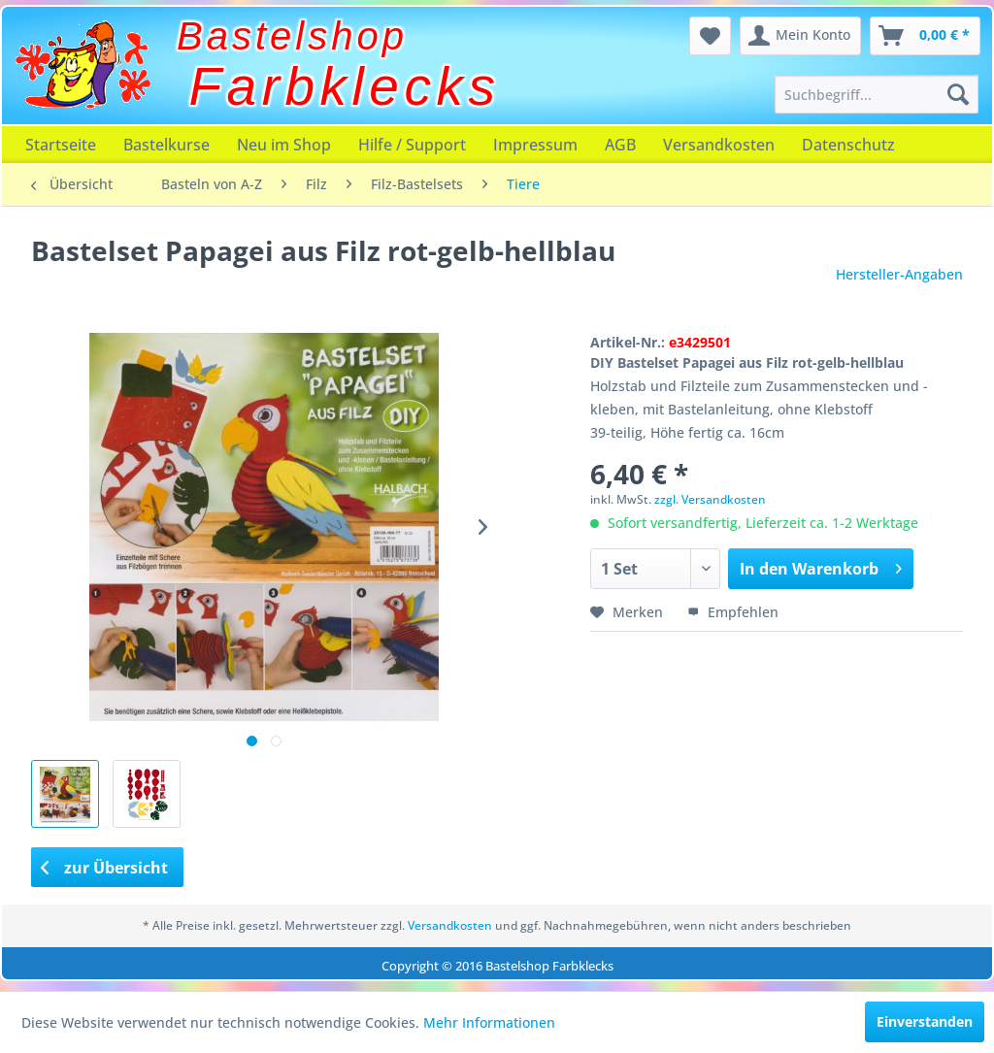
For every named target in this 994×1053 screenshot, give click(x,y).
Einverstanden (925, 1021)
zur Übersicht (105, 867)
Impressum (535, 144)
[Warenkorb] (925, 35)
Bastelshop (292, 36)
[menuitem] (876, 94)
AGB (620, 144)
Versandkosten (719, 144)
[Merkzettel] (710, 35)
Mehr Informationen (489, 1022)
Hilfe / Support (412, 144)
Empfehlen (733, 612)
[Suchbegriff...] (876, 94)
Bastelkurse (166, 144)
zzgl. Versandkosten (710, 499)
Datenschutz (848, 144)
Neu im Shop (284, 144)
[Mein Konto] (800, 35)
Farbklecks (345, 86)
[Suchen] (958, 94)
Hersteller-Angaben (899, 274)
